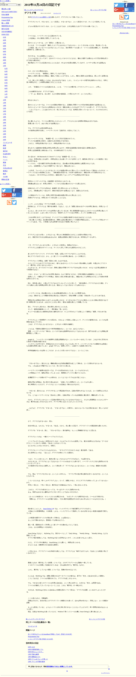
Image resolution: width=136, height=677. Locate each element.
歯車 (4, 145)
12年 (4, 100)
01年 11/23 (31, 647)
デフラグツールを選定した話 (41, 17)
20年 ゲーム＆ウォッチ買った (38, 659)
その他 (5, 176)
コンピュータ (57, 13)
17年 (4, 114)
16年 (4, 111)
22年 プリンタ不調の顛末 (36, 661)
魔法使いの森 (6, 9)
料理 (4, 148)
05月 (6, 77)
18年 (4, 117)
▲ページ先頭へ (5, 184)
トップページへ (105, 673)
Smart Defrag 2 (47, 509)
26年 (4, 139)
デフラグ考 (30, 13)
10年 (4, 63)
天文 (4, 165)
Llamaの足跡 (6, 20)
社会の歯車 (5, 14)
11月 (6, 94)
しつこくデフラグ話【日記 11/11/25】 (40, 639)
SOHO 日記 (5, 34)
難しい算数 (5, 23)
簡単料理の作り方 (8, 26)
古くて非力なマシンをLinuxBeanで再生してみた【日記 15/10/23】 (50, 634)
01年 (4, 37)
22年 (4, 128)
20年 (4, 122)
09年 (4, 60)
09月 (6, 88)
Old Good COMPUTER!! (9, 12)
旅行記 (5, 151)
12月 (6, 97)
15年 (4, 108)
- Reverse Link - (124, 33)
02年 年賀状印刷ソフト (35, 649)
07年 (4, 54)
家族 (4, 162)
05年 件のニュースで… (35, 652)
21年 (4, 125)
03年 (4, 43)
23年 (4, 131)
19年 (4, 120)
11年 (4, 66)
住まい (5, 157)
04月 (6, 74)
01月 (6, 68)
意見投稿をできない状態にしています (59, 666)
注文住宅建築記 (7, 31)
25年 (4, 137)
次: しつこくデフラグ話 (98, 10)
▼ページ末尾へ (5, 1)
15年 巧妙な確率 (33, 654)
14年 (4, 105)
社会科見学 (7, 154)
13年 (4, 103)
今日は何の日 (7, 168)
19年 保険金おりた (34, 657)
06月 (6, 80)
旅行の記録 (5, 29)
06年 (4, 51)
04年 (4, 46)
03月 (6, 71)
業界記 (5, 171)
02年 (4, 40)
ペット (5, 159)
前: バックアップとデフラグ (33, 10)
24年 (4, 134)
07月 (6, 83)
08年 (4, 57)
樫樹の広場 (5, 179)
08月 (6, 85)
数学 (4, 174)
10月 (6, 91)
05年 (4, 48)
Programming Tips (33, 636)
